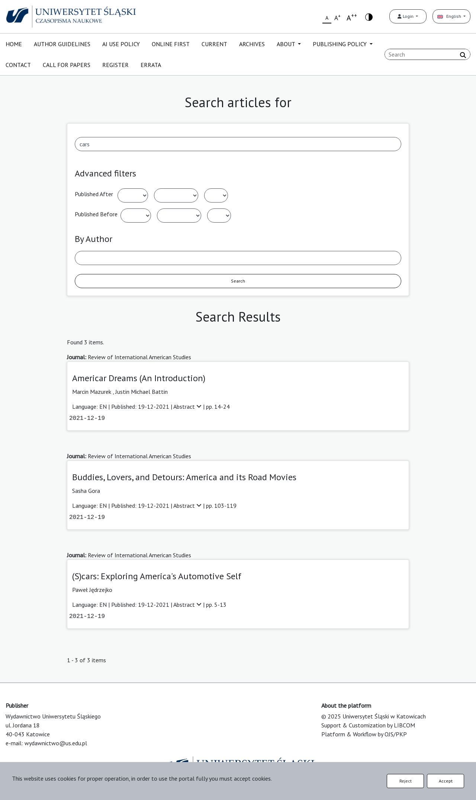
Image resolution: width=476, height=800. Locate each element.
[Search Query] (427, 54)
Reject (405, 781)
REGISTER (115, 64)
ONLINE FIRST (171, 44)
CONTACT (18, 64)
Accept (446, 781)
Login (406, 16)
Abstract (188, 406)
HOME (14, 44)
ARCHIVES (252, 44)
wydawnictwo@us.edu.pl (56, 743)
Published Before (96, 214)
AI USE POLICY (121, 44)
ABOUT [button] (286, 44)
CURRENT (214, 44)
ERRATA (151, 64)
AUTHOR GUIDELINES (62, 44)
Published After (94, 194)
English (449, 16)
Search (238, 281)
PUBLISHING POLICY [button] (340, 44)
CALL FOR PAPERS (66, 64)
